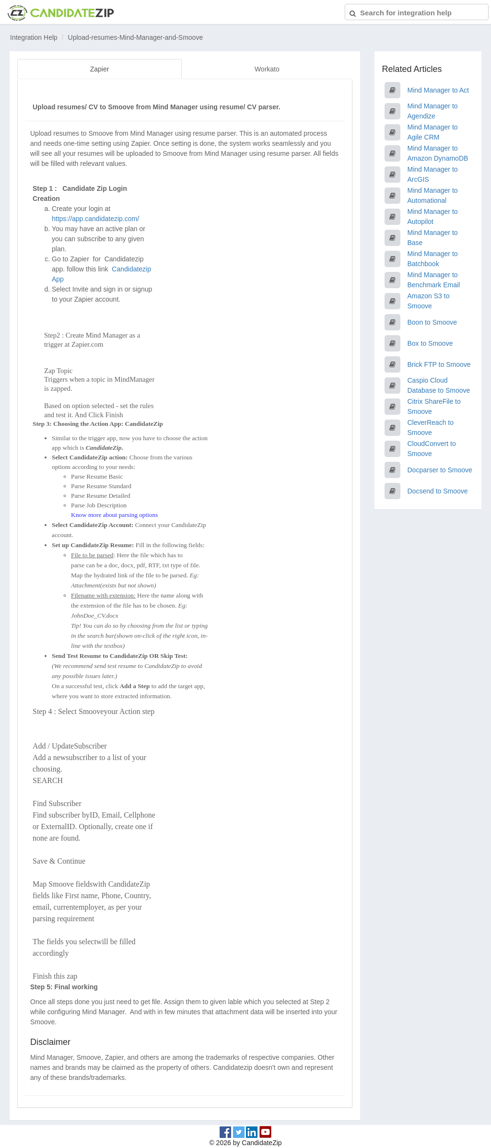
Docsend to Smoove (438, 491)
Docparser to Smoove (440, 470)
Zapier (99, 69)
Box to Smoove (430, 343)
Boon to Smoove (432, 322)
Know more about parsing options (114, 513)
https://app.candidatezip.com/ (95, 218)
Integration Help (34, 37)
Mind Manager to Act (438, 90)
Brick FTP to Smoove (439, 364)
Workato (267, 69)
